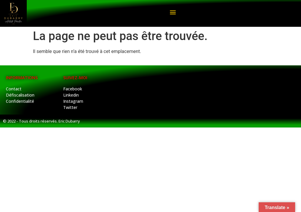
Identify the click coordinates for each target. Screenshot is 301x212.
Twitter (70, 107)
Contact (13, 89)
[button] (173, 12)
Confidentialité (20, 101)
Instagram (73, 101)
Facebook (72, 89)
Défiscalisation (20, 95)
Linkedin (71, 95)
